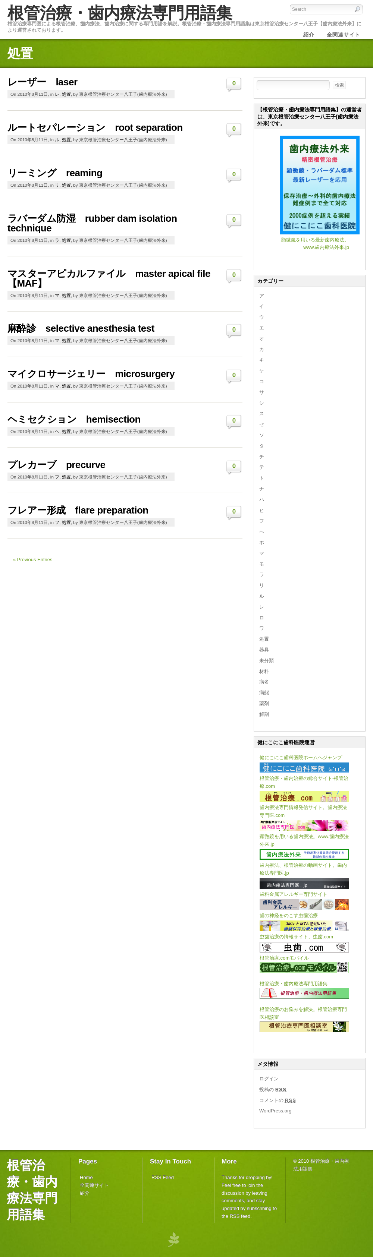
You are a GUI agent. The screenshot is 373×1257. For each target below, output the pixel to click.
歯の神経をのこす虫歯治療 (289, 915)
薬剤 (264, 703)
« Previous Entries (33, 559)
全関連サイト (94, 1185)
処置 (66, 94)
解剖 (264, 714)
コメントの (277, 1100)
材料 (264, 671)
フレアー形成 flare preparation (77, 510)
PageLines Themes (173, 1239)
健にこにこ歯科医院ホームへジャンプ (301, 757)
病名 (264, 682)
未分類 (266, 660)
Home (86, 1177)
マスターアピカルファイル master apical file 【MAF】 (108, 278)
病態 (264, 692)
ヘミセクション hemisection (74, 419)
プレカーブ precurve (56, 464)
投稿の (272, 1089)
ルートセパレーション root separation (95, 127)
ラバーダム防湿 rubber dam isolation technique (92, 223)
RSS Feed (162, 1177)
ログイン (269, 1078)
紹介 (85, 1193)
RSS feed (240, 1216)
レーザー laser (42, 82)
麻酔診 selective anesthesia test (80, 328)
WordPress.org (275, 1111)
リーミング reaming (54, 173)
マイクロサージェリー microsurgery (91, 373)
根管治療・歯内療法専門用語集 (119, 13)
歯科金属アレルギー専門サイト (293, 894)
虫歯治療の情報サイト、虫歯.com (296, 936)
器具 (264, 650)
